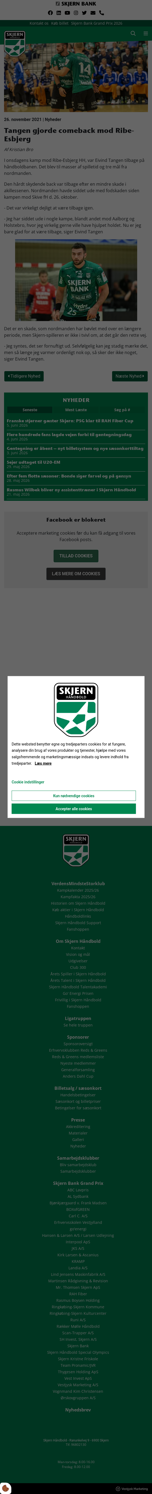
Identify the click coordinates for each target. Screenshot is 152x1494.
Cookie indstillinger (28, 782)
